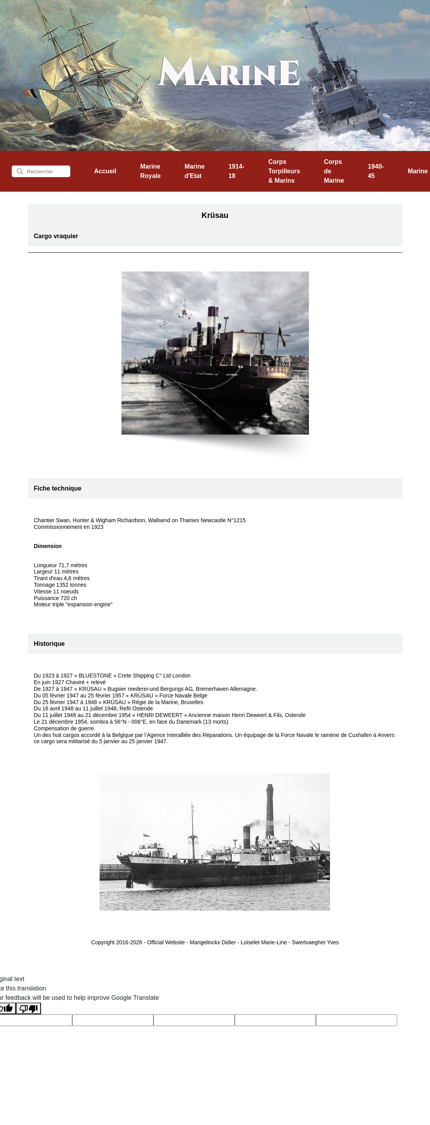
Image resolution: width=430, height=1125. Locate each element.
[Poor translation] (28, 1009)
